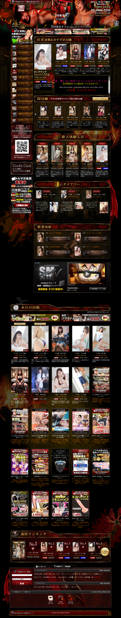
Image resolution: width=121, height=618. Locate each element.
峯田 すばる (59, 394)
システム (57, 574)
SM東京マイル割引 (50, 577)
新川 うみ (80, 353)
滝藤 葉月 (60, 353)
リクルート (76, 587)
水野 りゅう (102, 61)
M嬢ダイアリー (88, 574)
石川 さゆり (56, 164)
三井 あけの (99, 117)
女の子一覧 (77, 574)
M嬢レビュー (99, 574)
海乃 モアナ (60, 61)
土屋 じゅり (39, 77)
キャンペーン (67, 574)
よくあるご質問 (40, 587)
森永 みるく (74, 61)
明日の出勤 (48, 574)
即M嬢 (88, 577)
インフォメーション (64, 587)
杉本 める (71, 164)
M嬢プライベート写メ (77, 577)
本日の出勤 (39, 574)
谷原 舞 (100, 353)
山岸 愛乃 (32, 552)
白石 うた (80, 394)
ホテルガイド (64, 577)
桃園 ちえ (41, 164)
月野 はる (85, 117)
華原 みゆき (71, 117)
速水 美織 (89, 61)
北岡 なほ (86, 164)
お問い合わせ (51, 587)
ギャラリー (39, 577)
